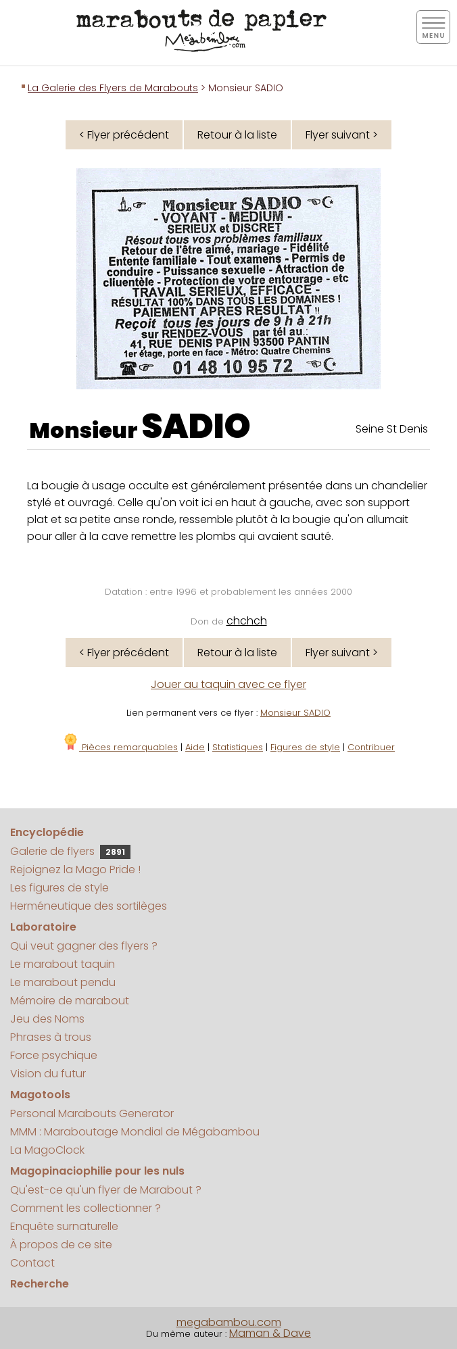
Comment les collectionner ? (85, 1208)
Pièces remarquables (120, 747)
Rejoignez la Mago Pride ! (75, 869)
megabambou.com (228, 1322)
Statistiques (237, 747)
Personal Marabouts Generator (92, 1113)
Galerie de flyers (70, 851)
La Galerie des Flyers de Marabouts (113, 88)
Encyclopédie (47, 832)
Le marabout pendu (63, 982)
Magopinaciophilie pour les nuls (97, 1171)
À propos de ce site (61, 1244)
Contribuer (371, 747)
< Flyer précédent (124, 135)
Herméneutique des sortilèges (88, 906)
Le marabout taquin (62, 964)
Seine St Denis (392, 429)
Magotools (40, 1094)
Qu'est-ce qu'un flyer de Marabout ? (105, 1190)
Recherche (39, 1284)
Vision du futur (48, 1073)
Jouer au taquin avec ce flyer (228, 684)
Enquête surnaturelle (64, 1226)
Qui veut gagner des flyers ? (84, 946)
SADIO (196, 426)
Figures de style (305, 747)
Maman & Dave (270, 1333)
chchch (246, 621)
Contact (32, 1263)
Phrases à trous (50, 1037)
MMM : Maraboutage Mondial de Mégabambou (135, 1131)
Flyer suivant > (342, 135)
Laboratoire (43, 927)
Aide (195, 747)
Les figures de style (59, 888)
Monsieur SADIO (295, 712)
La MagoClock (47, 1150)
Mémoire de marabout (69, 1000)
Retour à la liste (237, 135)
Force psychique (53, 1055)
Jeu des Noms (47, 1019)
